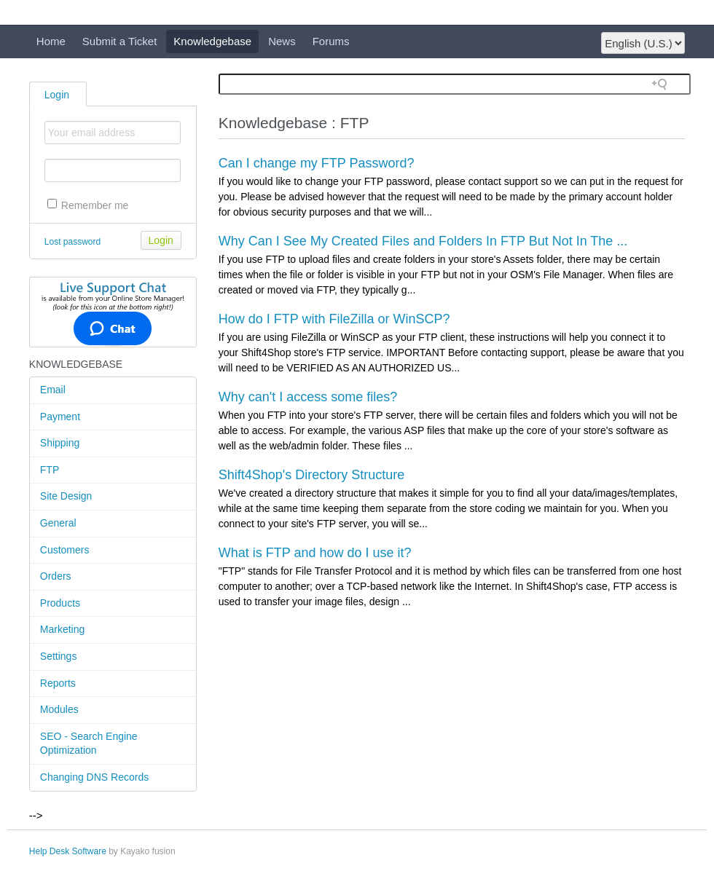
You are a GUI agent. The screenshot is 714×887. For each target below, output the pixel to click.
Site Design (66, 496)
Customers (65, 550)
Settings (58, 656)
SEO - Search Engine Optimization (89, 743)
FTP (49, 470)
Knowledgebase (212, 41)
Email (53, 389)
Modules (59, 709)
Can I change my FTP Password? (317, 163)
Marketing (62, 629)
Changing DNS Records (94, 777)
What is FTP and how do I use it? (315, 552)
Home (51, 41)
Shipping (60, 443)
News (282, 41)
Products (60, 603)
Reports (58, 683)
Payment (60, 416)
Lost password (72, 242)
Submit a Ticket (119, 41)
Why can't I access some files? (308, 396)
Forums (331, 41)
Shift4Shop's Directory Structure (312, 474)
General (58, 523)
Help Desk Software (67, 851)
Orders (55, 576)
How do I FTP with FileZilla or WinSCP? (334, 319)
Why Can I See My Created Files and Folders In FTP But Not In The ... (423, 241)
